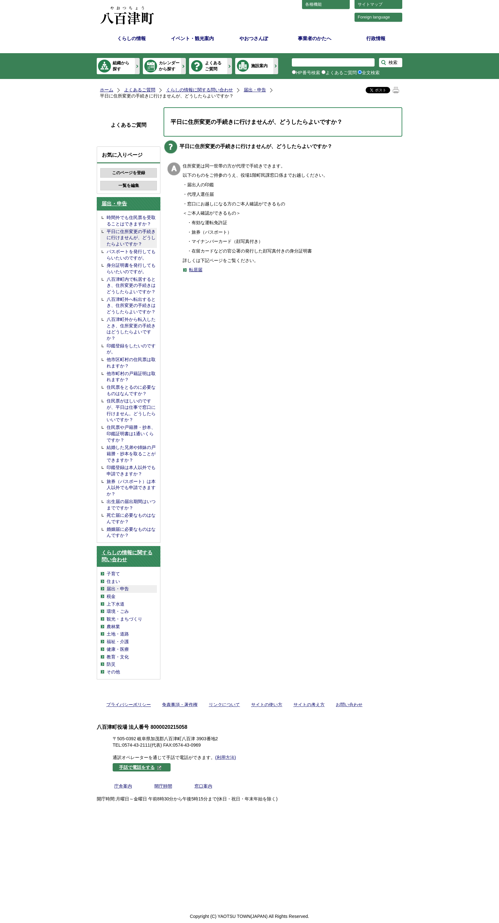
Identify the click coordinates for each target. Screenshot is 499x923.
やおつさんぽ (253, 38)
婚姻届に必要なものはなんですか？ (131, 532)
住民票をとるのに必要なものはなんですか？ (131, 390)
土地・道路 (118, 633)
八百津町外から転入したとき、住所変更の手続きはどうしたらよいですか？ (131, 329)
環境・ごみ (118, 611)
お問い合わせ (349, 704)
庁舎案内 (123, 786)
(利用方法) (225, 757)
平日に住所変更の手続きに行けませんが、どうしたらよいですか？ (131, 237)
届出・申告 (255, 89)
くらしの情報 (131, 38)
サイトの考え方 (309, 704)
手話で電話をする (140, 767)
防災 (111, 664)
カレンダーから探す (169, 65)
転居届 (195, 269)
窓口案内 (203, 786)
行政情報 (375, 38)
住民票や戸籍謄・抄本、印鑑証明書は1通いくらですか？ (131, 433)
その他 (113, 671)
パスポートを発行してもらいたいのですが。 (131, 254)
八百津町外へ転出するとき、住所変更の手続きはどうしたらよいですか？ (131, 305)
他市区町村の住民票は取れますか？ (131, 362)
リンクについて (224, 704)
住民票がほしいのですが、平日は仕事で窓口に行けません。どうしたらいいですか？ (131, 410)
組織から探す (121, 65)
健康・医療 (118, 649)
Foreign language (374, 17)
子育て (113, 573)
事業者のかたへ (314, 38)
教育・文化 (118, 656)
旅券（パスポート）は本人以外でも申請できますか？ (131, 487)
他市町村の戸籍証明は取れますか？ (131, 376)
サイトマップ (370, 4)
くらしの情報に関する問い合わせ (199, 89)
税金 (111, 596)
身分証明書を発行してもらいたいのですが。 (131, 268)
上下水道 (115, 604)
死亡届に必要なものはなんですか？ (131, 518)
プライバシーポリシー (128, 704)
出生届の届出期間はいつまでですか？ (131, 504)
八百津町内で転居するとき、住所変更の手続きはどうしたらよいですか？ (131, 285)
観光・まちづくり (124, 618)
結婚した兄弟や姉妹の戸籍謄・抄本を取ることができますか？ (131, 453)
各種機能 (313, 4)
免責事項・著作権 (180, 704)
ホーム (106, 89)
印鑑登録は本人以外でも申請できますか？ (131, 470)
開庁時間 (163, 786)
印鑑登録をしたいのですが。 (131, 349)
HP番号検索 (308, 72)
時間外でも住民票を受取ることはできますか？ (131, 220)
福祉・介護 (118, 641)
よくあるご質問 (213, 65)
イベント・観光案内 (192, 38)
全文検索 (371, 72)
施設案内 (259, 65)
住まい (113, 581)
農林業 (113, 626)
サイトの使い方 (266, 704)
